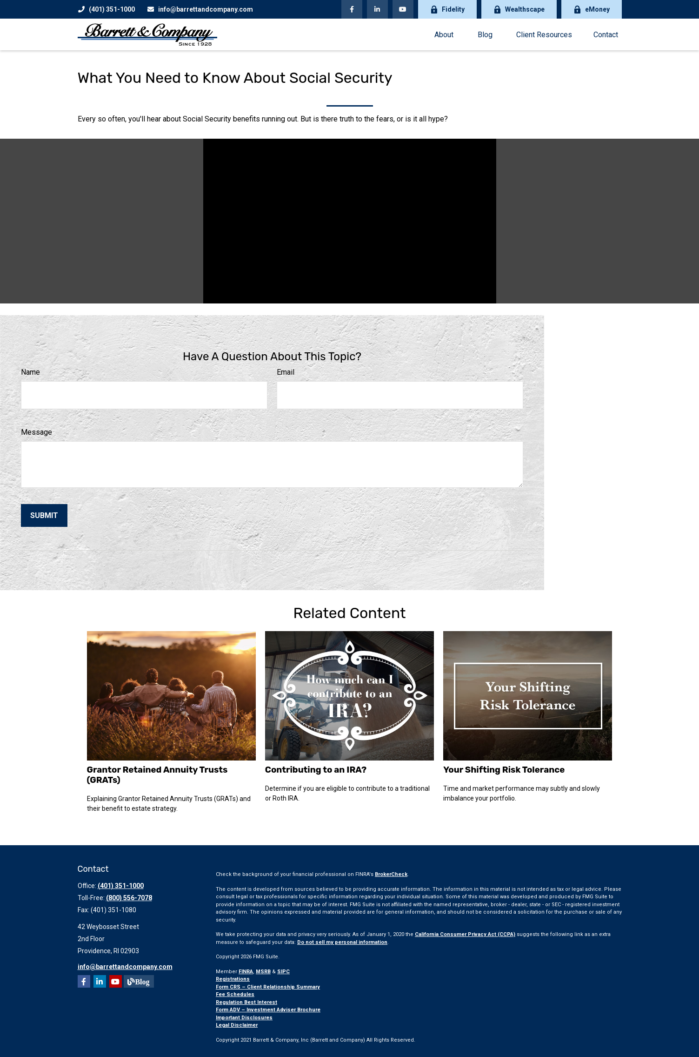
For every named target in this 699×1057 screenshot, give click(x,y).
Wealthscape (519, 9)
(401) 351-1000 (106, 9)
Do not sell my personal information (342, 942)
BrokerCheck (391, 874)
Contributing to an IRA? (315, 770)
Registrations (233, 979)
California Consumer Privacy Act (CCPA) (465, 934)
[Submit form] (44, 515)
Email (285, 372)
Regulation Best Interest (246, 1002)
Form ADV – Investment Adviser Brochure (268, 1010)
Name (30, 372)
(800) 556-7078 (129, 898)
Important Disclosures (244, 1018)
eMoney (591, 9)
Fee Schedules (235, 994)
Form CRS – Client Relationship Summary (268, 987)
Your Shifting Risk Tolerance (504, 770)
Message (36, 432)
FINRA (246, 972)
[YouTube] (403, 9)
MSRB (263, 972)
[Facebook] (351, 9)
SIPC (283, 972)
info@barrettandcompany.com (199, 9)
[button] (444, 34)
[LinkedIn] (377, 9)
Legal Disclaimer (237, 1025)
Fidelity (447, 9)
